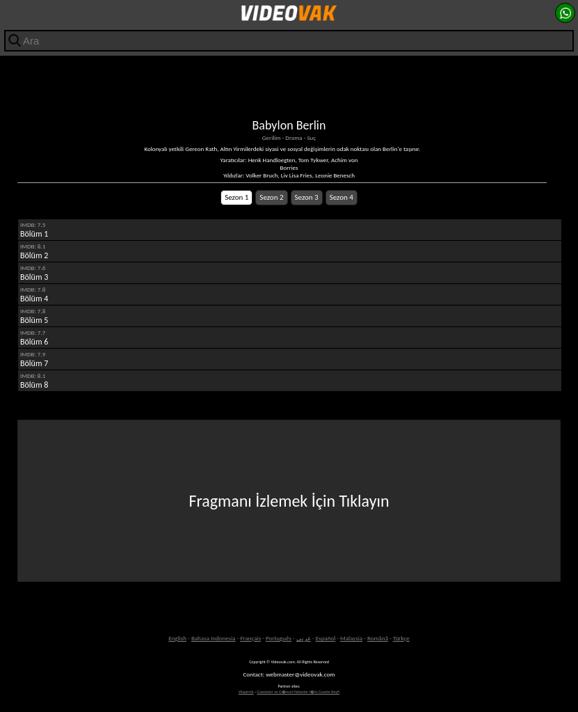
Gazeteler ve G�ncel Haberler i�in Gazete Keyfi (298, 692)
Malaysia (351, 638)
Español (326, 638)
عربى (303, 638)
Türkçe (401, 638)
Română (377, 638)
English (177, 638)
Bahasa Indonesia (213, 638)
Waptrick (246, 692)
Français (250, 638)
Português (278, 638)
